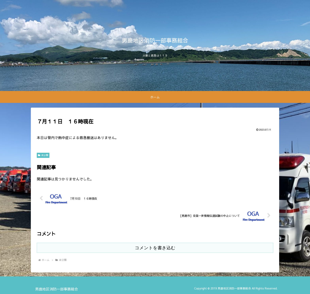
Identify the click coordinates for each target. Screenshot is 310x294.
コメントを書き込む (155, 247)
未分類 (43, 155)
